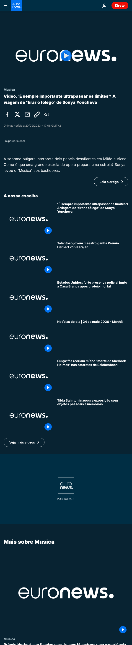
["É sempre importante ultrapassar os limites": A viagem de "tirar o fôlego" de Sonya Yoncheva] (92, 219)
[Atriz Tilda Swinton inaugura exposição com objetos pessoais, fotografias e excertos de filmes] (92, 415)
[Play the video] (66, 55)
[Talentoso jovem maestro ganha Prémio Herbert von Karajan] (92, 258)
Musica (9, 639)
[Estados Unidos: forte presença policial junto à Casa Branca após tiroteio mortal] (92, 297)
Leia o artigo (109, 182)
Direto (120, 5)
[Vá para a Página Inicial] (16, 5)
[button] (24, 442)
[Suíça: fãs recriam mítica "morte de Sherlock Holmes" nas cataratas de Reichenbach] (92, 376)
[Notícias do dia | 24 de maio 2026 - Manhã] (92, 337)
